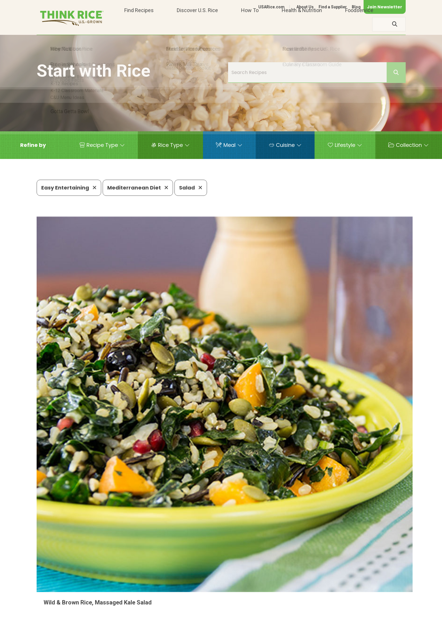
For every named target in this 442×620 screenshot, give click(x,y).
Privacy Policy (329, 613)
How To (250, 24)
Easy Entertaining (69, 187)
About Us (305, 7)
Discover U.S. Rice (197, 24)
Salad (190, 187)
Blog (356, 7)
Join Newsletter (384, 7)
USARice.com (271, 7)
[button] (33, 145)
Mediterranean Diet (137, 187)
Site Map (359, 613)
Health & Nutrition (302, 24)
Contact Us (297, 613)
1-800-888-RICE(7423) (182, 595)
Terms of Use (389, 613)
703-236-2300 (128, 595)
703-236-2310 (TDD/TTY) (248, 595)
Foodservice (359, 24)
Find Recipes (139, 24)
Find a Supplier (333, 7)
